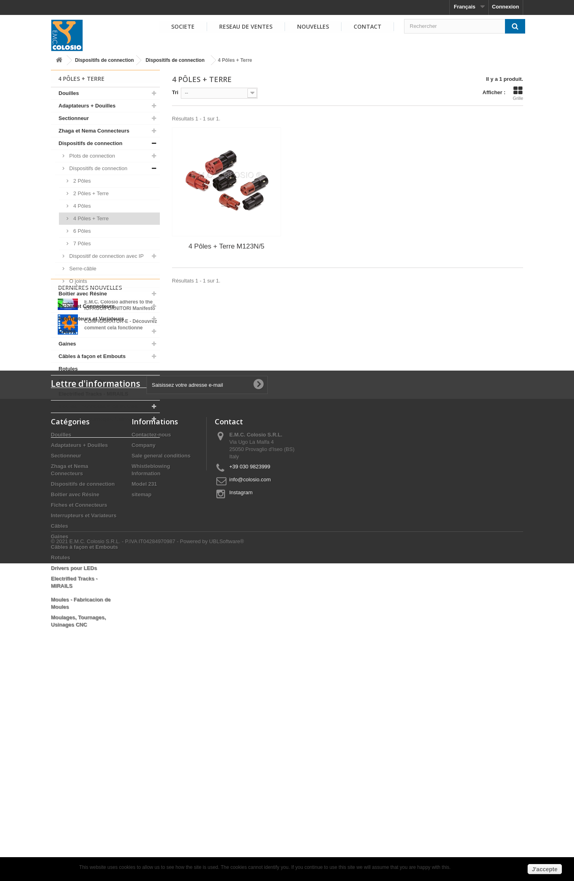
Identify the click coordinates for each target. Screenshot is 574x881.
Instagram (241, 698)
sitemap (141, 700)
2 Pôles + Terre (90, 193)
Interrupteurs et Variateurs (91, 319)
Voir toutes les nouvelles (105, 538)
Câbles (67, 331)
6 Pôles (81, 231)
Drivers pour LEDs (82, 381)
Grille (518, 93)
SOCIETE (183, 26)
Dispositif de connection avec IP (106, 256)
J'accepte (544, 869)
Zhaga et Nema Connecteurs (94, 131)
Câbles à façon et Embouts (92, 356)
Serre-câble (82, 269)
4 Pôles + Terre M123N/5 (226, 246)
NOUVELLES (313, 26)
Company (143, 650)
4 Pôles (81, 206)
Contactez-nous (151, 640)
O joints (77, 281)
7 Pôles (81, 243)
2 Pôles (81, 181)
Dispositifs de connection (104, 60)
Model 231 (144, 689)
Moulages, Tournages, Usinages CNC (98, 425)
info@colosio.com (250, 685)
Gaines (67, 344)
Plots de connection (91, 156)
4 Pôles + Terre (90, 218)
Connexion (505, 7)
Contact (367, 26)
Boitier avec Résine (83, 294)
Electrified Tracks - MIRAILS (93, 394)
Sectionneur (74, 118)
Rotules (68, 369)
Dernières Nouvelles (90, 458)
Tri (175, 92)
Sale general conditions (161, 661)
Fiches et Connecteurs (87, 306)
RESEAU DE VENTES (245, 26)
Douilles (69, 93)
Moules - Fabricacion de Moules (98, 406)
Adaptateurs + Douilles (87, 106)
